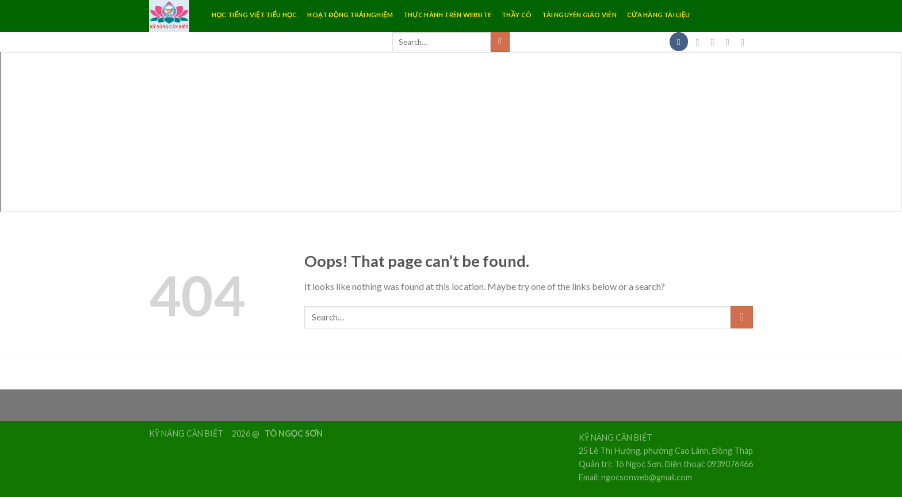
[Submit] (500, 42)
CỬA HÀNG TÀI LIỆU (658, 14)
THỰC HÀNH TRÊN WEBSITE (447, 14)
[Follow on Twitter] (730, 42)
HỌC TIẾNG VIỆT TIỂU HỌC (254, 14)
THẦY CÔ (517, 14)
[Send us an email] (745, 42)
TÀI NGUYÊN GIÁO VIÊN (579, 14)
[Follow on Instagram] (715, 42)
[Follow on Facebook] (700, 42)
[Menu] (679, 41)
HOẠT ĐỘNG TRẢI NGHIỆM (349, 14)
